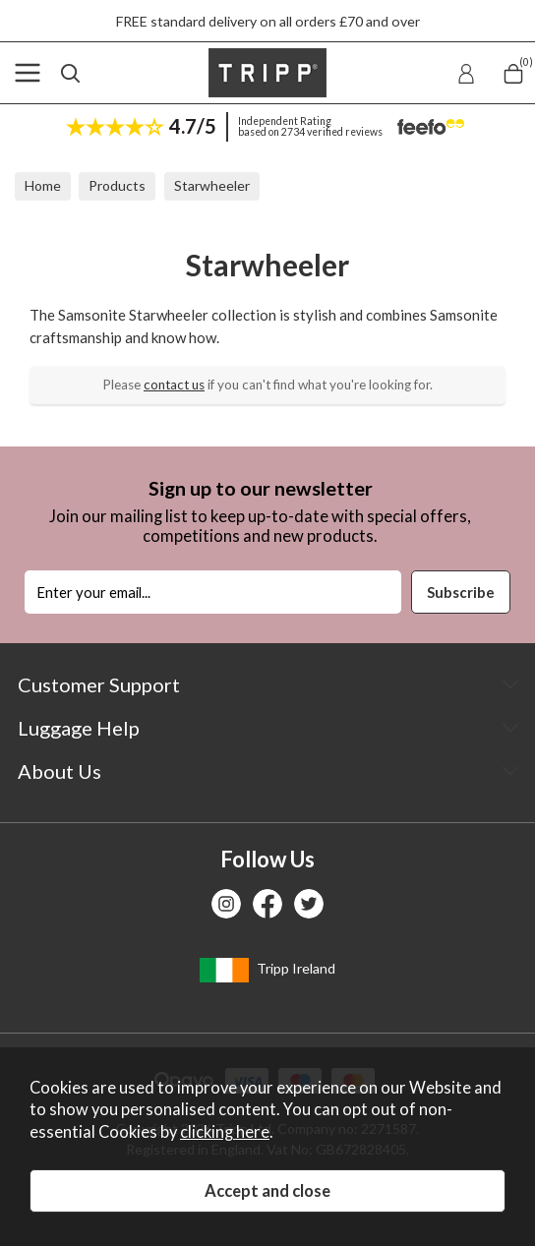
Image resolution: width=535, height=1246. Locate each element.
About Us (59, 771)
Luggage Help (79, 728)
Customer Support (99, 684)
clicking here (224, 1132)
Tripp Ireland (267, 970)
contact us (174, 384)
